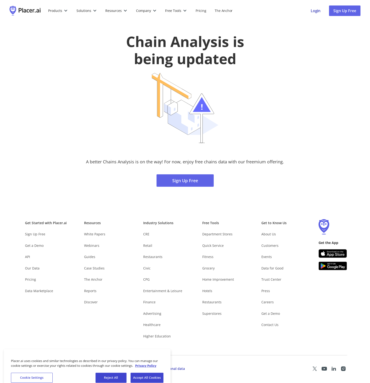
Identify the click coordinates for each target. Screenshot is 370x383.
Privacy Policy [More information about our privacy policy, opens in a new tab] (145, 372)
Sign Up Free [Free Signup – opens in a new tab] (35, 234)
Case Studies (94, 268)
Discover (91, 302)
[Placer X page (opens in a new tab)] (315, 369)
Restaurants (152, 256)
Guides (89, 256)
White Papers (94, 234)
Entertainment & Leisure (162, 291)
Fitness (207, 256)
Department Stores (217, 234)
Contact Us (270, 324)
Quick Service (213, 245)
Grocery (208, 268)
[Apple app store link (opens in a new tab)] (333, 253)
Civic (147, 268)
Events (266, 256)
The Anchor (93, 279)
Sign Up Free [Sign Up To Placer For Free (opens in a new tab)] (344, 10)
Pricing (201, 10)
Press (265, 291)
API (27, 256)
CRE (146, 234)
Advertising (152, 313)
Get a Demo (34, 245)
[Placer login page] (315, 11)
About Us (268, 234)
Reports (90, 291)
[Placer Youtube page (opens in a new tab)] (324, 369)
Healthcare (152, 324)
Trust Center (271, 279)
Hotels (207, 291)
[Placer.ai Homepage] (25, 11)
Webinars (91, 245)
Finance (149, 302)
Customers (270, 245)
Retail (147, 245)
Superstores (212, 313)
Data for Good (272, 268)
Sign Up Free (185, 180)
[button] (58, 11)
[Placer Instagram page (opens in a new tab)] (343, 369)
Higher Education (157, 336)
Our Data (32, 268)
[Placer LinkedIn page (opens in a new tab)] (334, 369)
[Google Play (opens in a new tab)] (333, 266)
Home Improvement (218, 279)
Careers (267, 302)
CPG (146, 279)
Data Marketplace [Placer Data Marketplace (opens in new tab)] (39, 291)
